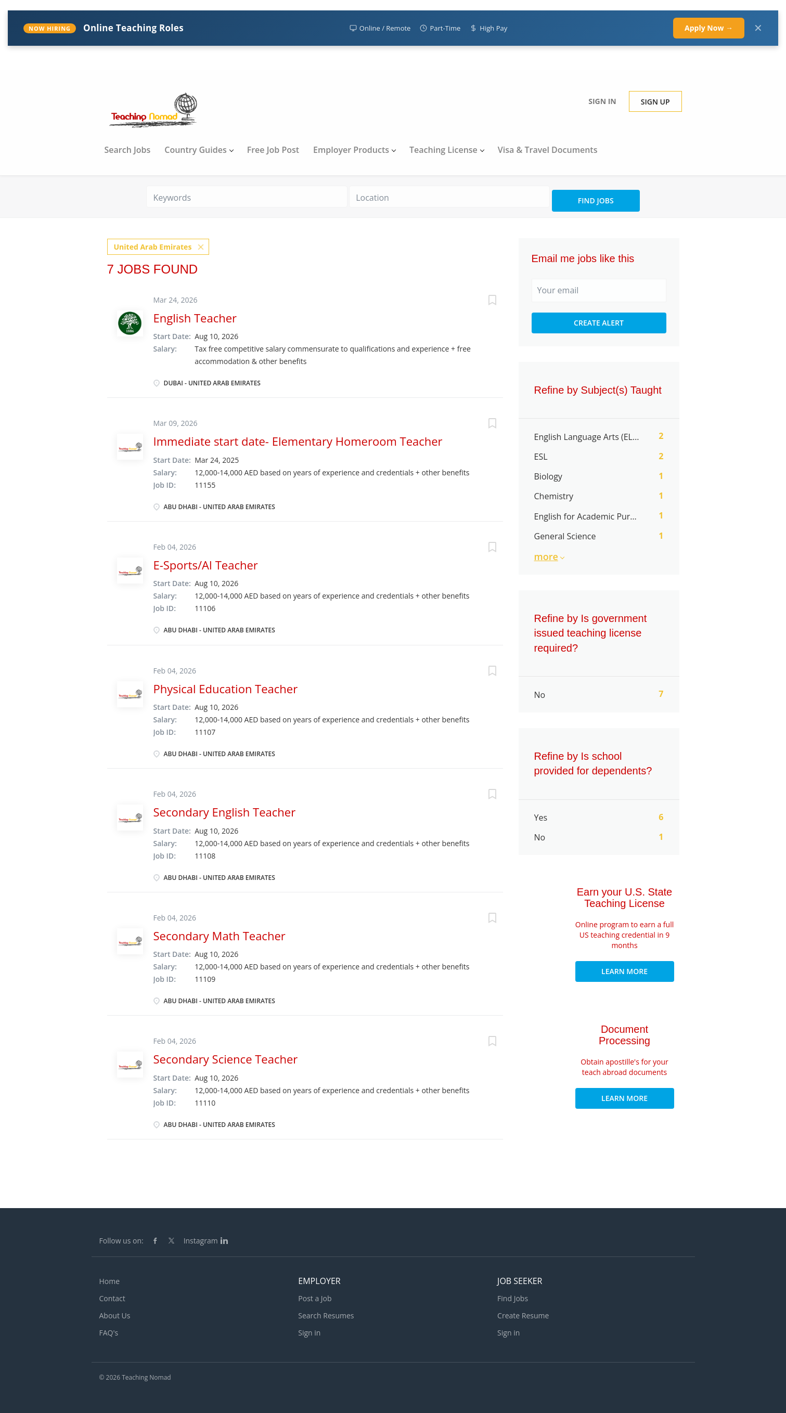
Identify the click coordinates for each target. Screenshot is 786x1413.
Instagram (201, 1241)
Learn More (624, 971)
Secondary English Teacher (224, 811)
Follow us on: (121, 1241)
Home (109, 1281)
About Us (115, 1315)
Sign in (602, 101)
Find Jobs (596, 200)
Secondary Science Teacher (225, 1058)
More (546, 556)
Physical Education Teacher (225, 688)
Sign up (655, 102)
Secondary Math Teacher (219, 935)
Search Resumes (326, 1315)
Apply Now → (709, 28)
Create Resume (523, 1315)
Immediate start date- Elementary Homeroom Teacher (298, 441)
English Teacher (195, 317)
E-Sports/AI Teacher (205, 564)
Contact (112, 1298)
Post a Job (314, 1298)
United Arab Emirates (153, 246)
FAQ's (109, 1333)
